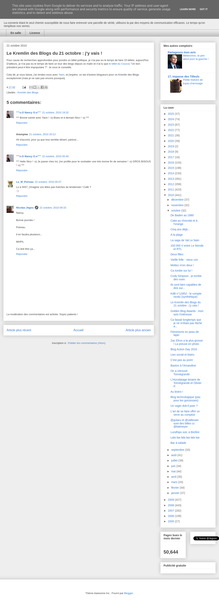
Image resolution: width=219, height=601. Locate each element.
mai (173, 471)
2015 (171, 167)
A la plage (177, 234)
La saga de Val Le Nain (185, 240)
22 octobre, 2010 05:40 (55, 156)
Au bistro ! (177, 391)
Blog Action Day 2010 (184, 349)
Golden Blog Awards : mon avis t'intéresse (187, 312)
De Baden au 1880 (182, 215)
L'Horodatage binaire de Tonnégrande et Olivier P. (186, 383)
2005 (171, 521)
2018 (171, 151)
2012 (171, 184)
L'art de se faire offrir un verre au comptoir (185, 413)
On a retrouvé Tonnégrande (180, 372)
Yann (61, 74)
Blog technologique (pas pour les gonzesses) (185, 398)
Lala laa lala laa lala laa (185, 437)
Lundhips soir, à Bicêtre (185, 432)
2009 (171, 499)
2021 (171, 135)
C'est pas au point (182, 360)
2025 (171, 113)
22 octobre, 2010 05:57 (48, 181)
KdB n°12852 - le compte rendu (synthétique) (186, 295)
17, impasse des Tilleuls (183, 76)
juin (173, 466)
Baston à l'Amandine (183, 365)
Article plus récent (19, 330)
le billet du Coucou (119, 63)
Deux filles (177, 254)
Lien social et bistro (182, 354)
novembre (177, 205)
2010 (171, 195)
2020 (171, 141)
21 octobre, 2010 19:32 (55, 112)
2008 (171, 505)
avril (174, 476)
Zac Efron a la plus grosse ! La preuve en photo (187, 342)
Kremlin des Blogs (27, 92)
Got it (204, 9)
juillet (174, 460)
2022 (171, 130)
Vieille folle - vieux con (184, 259)
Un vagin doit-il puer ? (184, 405)
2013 (171, 178)
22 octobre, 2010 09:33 (53, 207)
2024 (171, 119)
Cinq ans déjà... (180, 229)
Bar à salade (178, 442)
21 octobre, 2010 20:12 (42, 134)
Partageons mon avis (182, 52)
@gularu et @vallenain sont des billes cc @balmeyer (185, 423)
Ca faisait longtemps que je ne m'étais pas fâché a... (186, 323)
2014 (171, 173)
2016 (171, 162)
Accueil (78, 330)
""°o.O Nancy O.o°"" (28, 112)
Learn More (188, 9)
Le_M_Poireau (25, 181)
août (174, 455)
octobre (176, 210)
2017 (171, 157)
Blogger (128, 593)
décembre (177, 199)
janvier (175, 493)
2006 (171, 516)
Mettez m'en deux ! (182, 265)
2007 (171, 510)
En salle (16, 32)
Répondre (21, 122)
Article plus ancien (138, 330)
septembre (178, 449)
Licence (35, 32)
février (175, 487)
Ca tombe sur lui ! (181, 270)
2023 (171, 124)
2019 (171, 146)
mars (174, 482)
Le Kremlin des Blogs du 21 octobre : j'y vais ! (186, 304)
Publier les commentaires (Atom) (87, 343)
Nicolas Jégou (25, 207)
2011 (171, 189)
